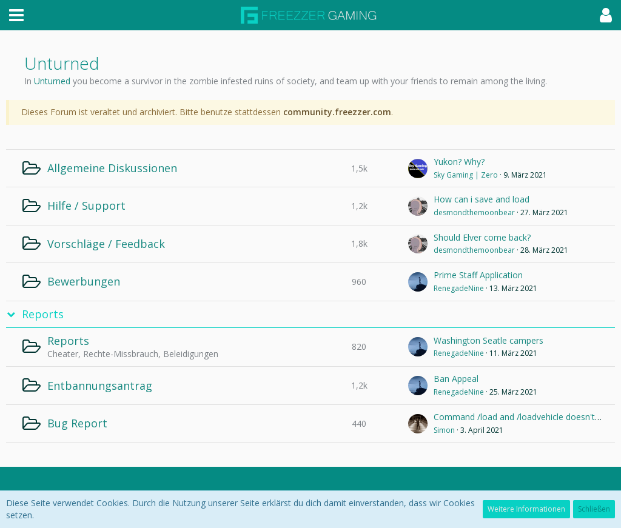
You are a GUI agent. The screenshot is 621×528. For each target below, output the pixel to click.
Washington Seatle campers (488, 340)
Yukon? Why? (459, 161)
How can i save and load (481, 199)
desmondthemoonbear (474, 212)
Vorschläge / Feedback (106, 243)
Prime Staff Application (478, 275)
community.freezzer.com (337, 112)
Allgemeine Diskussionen (112, 168)
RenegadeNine (459, 288)
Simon (444, 430)
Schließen (594, 509)
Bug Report (77, 423)
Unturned (52, 81)
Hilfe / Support (86, 205)
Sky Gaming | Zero (466, 175)
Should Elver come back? (482, 237)
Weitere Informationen (526, 509)
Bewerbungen (83, 281)
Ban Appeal (456, 378)
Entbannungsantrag (99, 385)
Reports (43, 314)
